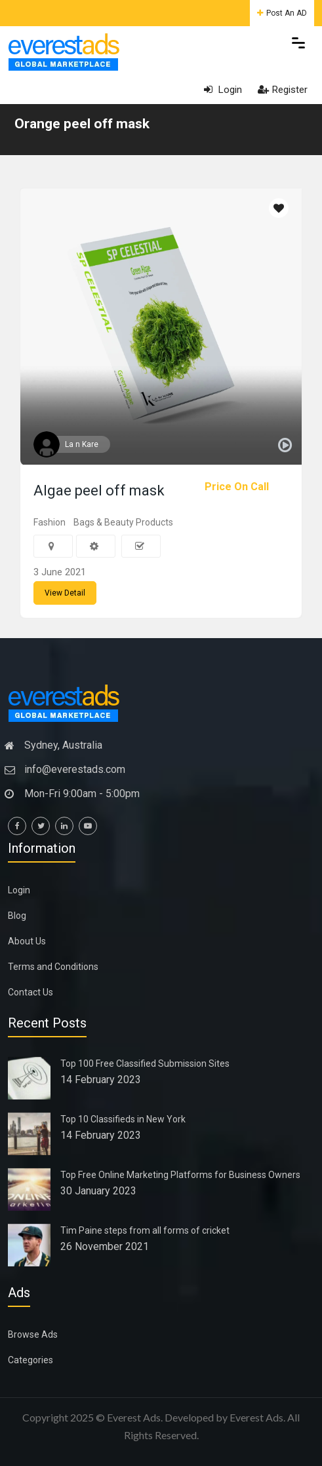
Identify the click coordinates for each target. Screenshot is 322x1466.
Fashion (49, 522)
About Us (27, 941)
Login (223, 90)
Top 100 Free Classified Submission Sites (145, 1063)
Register (283, 90)
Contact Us (30, 992)
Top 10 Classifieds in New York (123, 1119)
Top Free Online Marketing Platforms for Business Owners (180, 1175)
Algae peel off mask (99, 490)
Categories (30, 1360)
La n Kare (81, 444)
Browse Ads (33, 1334)
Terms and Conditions (53, 966)
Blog (17, 915)
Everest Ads (256, 1417)
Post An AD (282, 13)
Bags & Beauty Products (123, 522)
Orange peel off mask (82, 124)
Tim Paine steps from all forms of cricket (145, 1230)
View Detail (65, 593)
